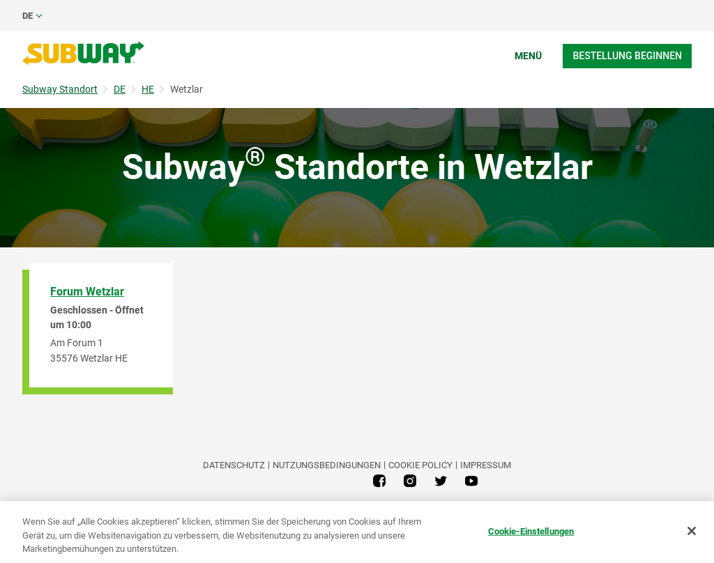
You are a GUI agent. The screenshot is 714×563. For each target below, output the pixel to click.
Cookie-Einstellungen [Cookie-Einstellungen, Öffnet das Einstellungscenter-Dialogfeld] (531, 530)
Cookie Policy (420, 465)
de (27, 15)
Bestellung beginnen (627, 55)
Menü (528, 55)
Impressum (485, 465)
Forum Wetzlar (87, 291)
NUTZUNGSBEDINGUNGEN (327, 465)
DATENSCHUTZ (234, 465)
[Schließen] (691, 531)
